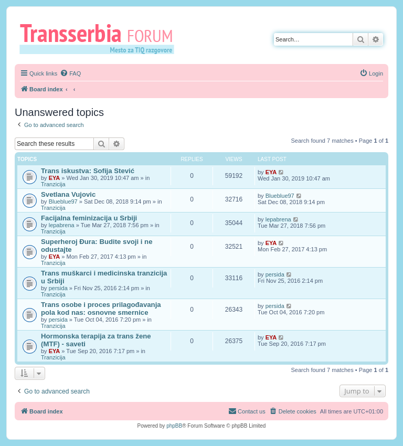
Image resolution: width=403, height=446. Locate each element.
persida (58, 288)
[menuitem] (70, 73)
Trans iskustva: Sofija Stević (87, 171)
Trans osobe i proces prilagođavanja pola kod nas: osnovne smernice (101, 308)
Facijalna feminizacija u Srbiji (89, 218)
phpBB (174, 426)
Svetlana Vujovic (68, 194)
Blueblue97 (63, 201)
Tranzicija (53, 184)
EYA (54, 178)
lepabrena (62, 225)
